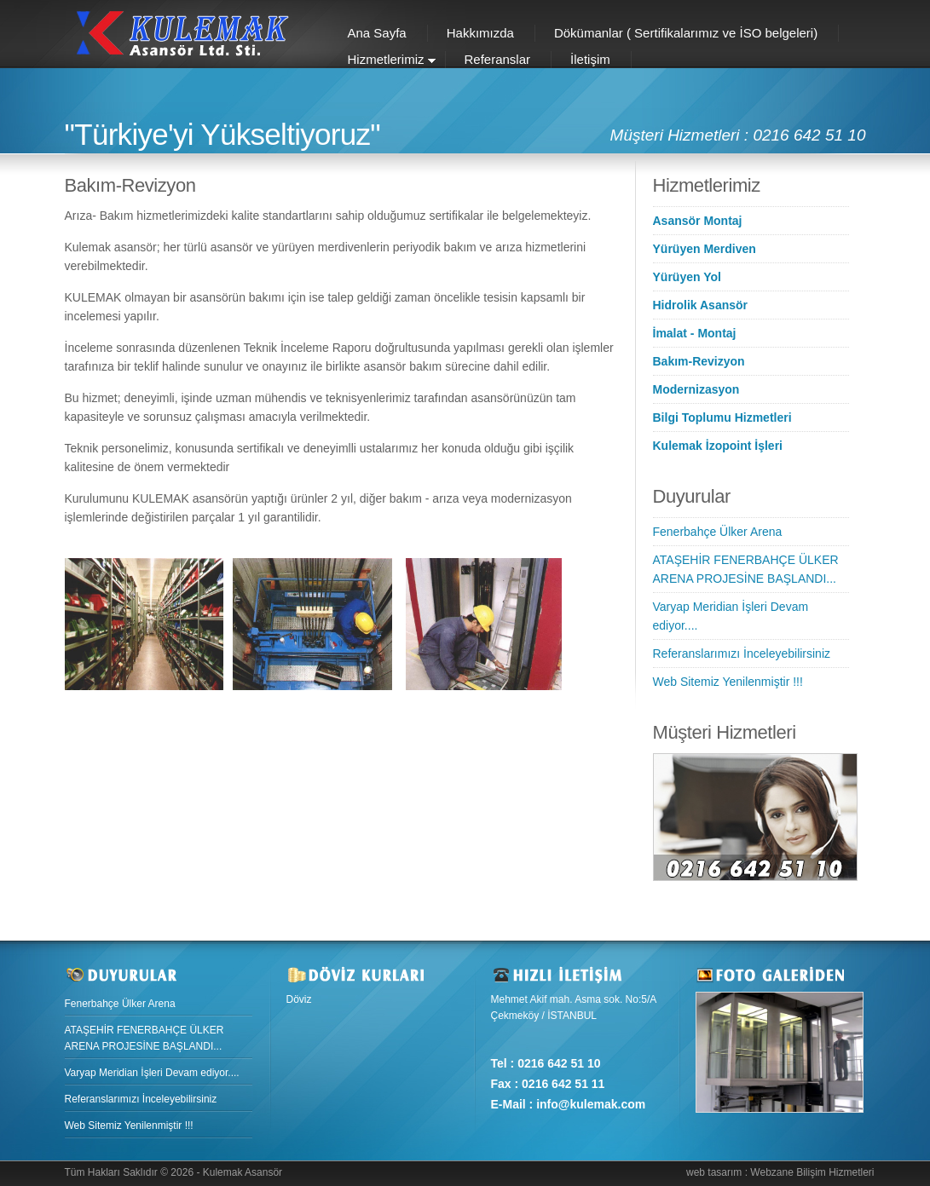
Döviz (299, 999)
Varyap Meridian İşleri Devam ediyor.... (152, 1073)
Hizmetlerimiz (382, 61)
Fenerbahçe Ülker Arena (718, 531)
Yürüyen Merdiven (704, 249)
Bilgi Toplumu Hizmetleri (722, 417)
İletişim (590, 59)
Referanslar (498, 59)
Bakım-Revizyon (699, 361)
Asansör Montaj (697, 220)
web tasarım (714, 1172)
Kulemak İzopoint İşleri (718, 445)
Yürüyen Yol (687, 277)
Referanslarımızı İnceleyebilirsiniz (742, 653)
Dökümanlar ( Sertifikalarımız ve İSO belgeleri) (685, 33)
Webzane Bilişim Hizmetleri (812, 1172)
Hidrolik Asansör (700, 305)
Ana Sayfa (377, 33)
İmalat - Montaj (694, 333)
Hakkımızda (480, 33)
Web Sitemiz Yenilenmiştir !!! (728, 681)
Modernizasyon (696, 389)
